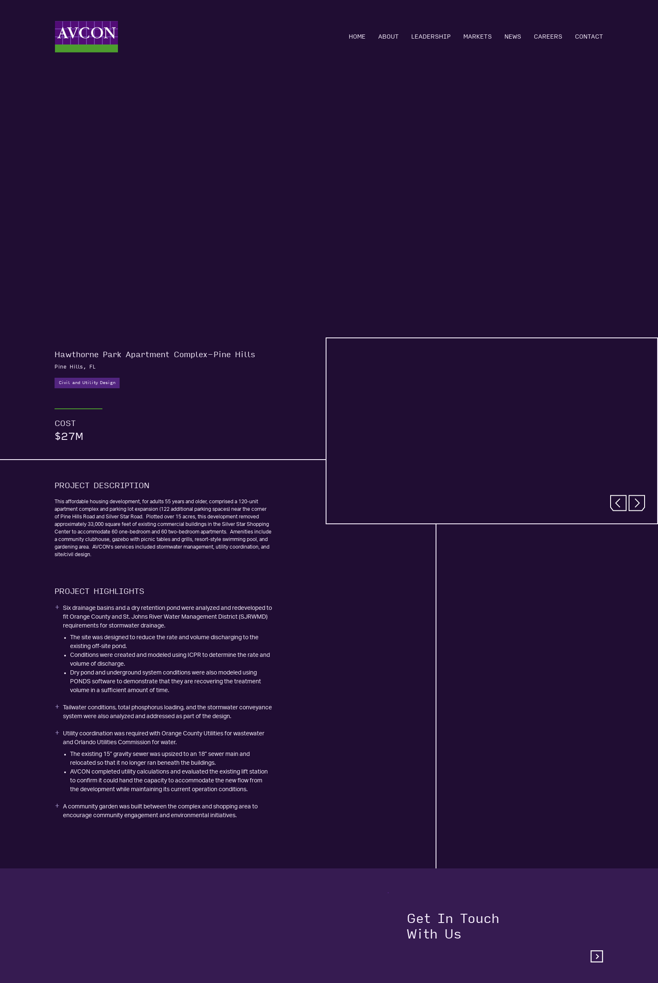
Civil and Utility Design (87, 382)
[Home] (86, 36)
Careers (548, 36)
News (512, 36)
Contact (589, 36)
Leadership (431, 36)
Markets (477, 36)
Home (357, 36)
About (388, 36)
